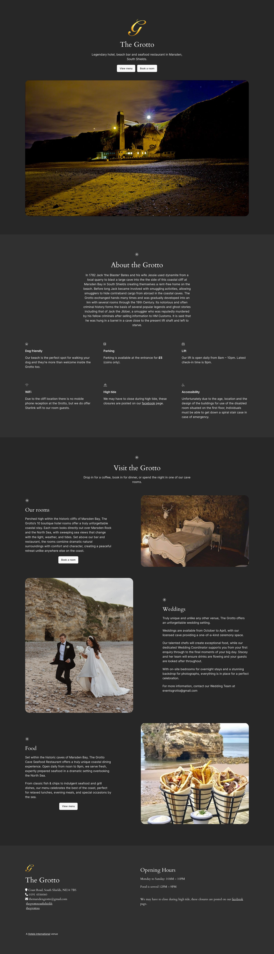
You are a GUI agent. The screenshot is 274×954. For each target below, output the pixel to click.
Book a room (147, 68)
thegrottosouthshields (39, 904)
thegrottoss (33, 908)
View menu (126, 68)
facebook (148, 403)
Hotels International (39, 933)
